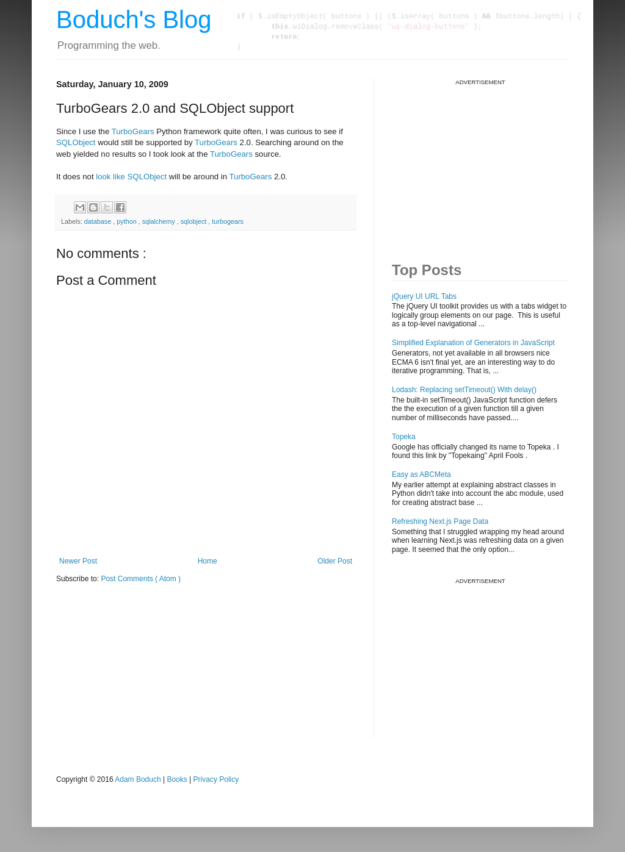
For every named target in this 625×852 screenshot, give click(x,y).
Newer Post (78, 561)
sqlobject (195, 221)
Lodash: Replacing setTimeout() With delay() (464, 389)
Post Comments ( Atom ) (141, 579)
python (127, 221)
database (98, 221)
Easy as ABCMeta (421, 474)
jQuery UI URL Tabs (424, 296)
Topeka (404, 436)
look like (109, 176)
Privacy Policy (216, 779)
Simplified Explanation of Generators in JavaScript (473, 342)
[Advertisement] (483, 162)
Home (207, 561)
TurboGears (133, 131)
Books (177, 779)
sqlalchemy (159, 221)
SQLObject (76, 142)
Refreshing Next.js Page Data (440, 521)
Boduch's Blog (133, 19)
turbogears (228, 221)
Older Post (334, 561)
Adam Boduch (138, 779)
